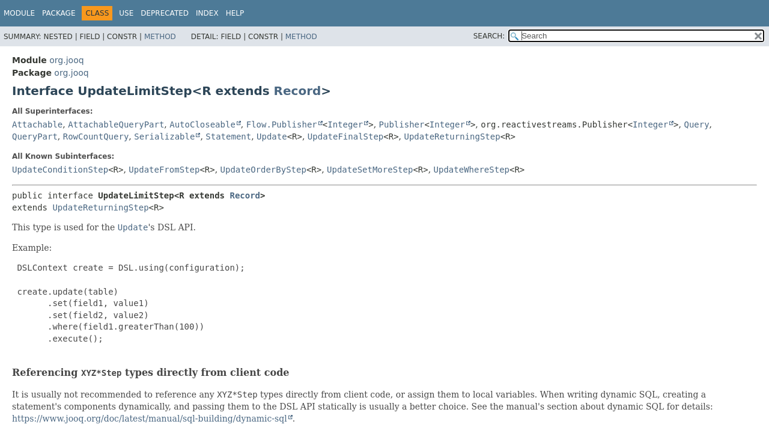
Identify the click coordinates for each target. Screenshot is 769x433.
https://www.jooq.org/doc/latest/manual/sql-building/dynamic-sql (149, 418)
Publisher (402, 124)
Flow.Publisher (281, 124)
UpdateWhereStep (471, 169)
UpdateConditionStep (60, 169)
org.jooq (66, 60)
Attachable (37, 124)
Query (696, 124)
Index (207, 13)
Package (58, 13)
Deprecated (165, 13)
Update (272, 136)
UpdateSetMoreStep (370, 169)
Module (19, 13)
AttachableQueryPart (116, 124)
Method (160, 36)
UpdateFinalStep (345, 136)
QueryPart (35, 136)
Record (297, 91)
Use (126, 13)
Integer (345, 124)
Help (235, 13)
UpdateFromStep (164, 169)
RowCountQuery (96, 136)
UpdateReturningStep (452, 136)
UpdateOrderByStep (263, 169)
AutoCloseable (202, 124)
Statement (228, 136)
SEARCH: (489, 36)
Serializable (164, 136)
